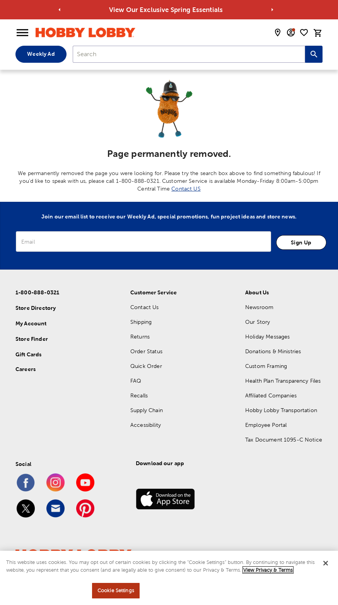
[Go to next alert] (272, 10)
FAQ (135, 381)
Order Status (146, 351)
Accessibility (145, 425)
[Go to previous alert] (60, 10)
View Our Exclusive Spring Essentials (170, 10)
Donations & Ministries (273, 351)
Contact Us (144, 307)
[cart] (318, 33)
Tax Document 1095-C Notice (283, 440)
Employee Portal (266, 425)
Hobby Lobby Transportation (281, 410)
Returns (140, 336)
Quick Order (146, 366)
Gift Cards (28, 354)
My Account (31, 323)
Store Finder (31, 339)
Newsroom (259, 307)
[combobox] (189, 54)
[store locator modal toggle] (278, 32)
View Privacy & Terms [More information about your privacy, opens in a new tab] (268, 570)
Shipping (141, 322)
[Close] (325, 563)
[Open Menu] (22, 33)
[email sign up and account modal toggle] (291, 32)
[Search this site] (314, 54)
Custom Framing (266, 366)
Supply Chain (146, 410)
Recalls (139, 395)
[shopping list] (304, 32)
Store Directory (35, 308)
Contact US (186, 189)
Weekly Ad (41, 54)
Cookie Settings (115, 590)
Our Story (257, 322)
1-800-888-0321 (37, 292)
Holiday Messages (267, 336)
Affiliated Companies (271, 395)
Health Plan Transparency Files (283, 381)
